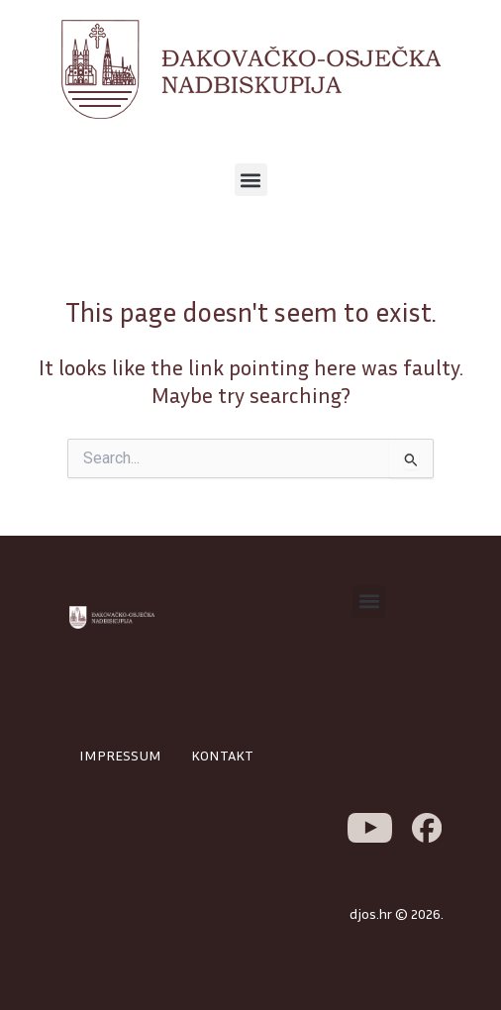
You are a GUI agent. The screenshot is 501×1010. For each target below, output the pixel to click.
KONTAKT (222, 755)
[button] (251, 179)
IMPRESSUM (120, 755)
